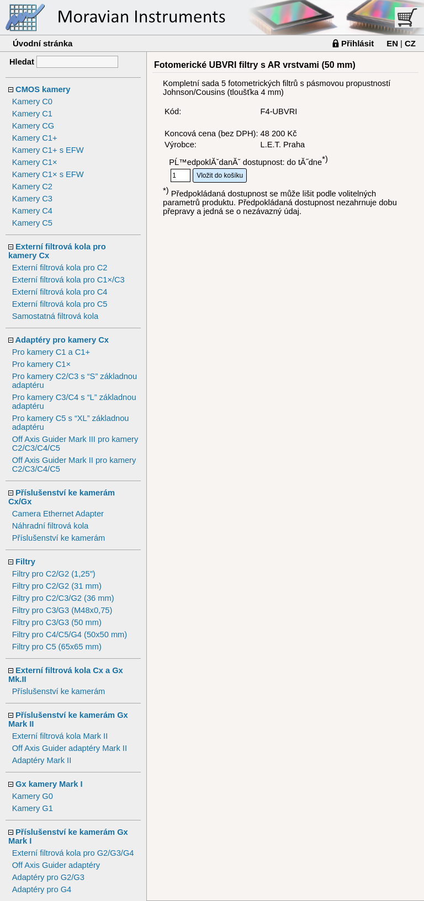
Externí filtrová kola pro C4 (60, 291)
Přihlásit (357, 43)
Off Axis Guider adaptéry (56, 865)
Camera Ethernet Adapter (58, 513)
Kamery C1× (34, 162)
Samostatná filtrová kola (55, 316)
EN (392, 43)
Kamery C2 (32, 186)
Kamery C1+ (34, 138)
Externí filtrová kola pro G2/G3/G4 (73, 853)
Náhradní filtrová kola (50, 525)
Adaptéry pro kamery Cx (62, 339)
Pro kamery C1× (41, 364)
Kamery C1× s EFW (48, 174)
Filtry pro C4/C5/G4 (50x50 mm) (70, 634)
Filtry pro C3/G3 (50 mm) (57, 622)
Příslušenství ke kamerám (58, 538)
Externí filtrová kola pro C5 (60, 304)
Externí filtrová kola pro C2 (60, 267)
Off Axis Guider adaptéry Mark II (69, 748)
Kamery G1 (32, 808)
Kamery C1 (32, 113)
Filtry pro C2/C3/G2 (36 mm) (63, 598)
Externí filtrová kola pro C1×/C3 (68, 279)
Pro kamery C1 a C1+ (51, 352)
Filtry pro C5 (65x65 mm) (57, 646)
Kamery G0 (32, 796)
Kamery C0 (32, 101)
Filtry (25, 561)
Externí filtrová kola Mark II (60, 736)
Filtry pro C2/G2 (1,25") (54, 573)
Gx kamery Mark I (48, 784)
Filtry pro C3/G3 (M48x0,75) (62, 610)
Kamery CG (33, 125)
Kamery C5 (32, 222)
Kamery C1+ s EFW (48, 150)
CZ (410, 43)
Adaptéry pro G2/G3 (48, 877)
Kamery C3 (32, 198)
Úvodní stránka (42, 43)
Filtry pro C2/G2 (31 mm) (57, 586)
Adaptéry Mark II (42, 760)
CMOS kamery (42, 89)
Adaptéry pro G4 (42, 889)
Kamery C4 (32, 210)
